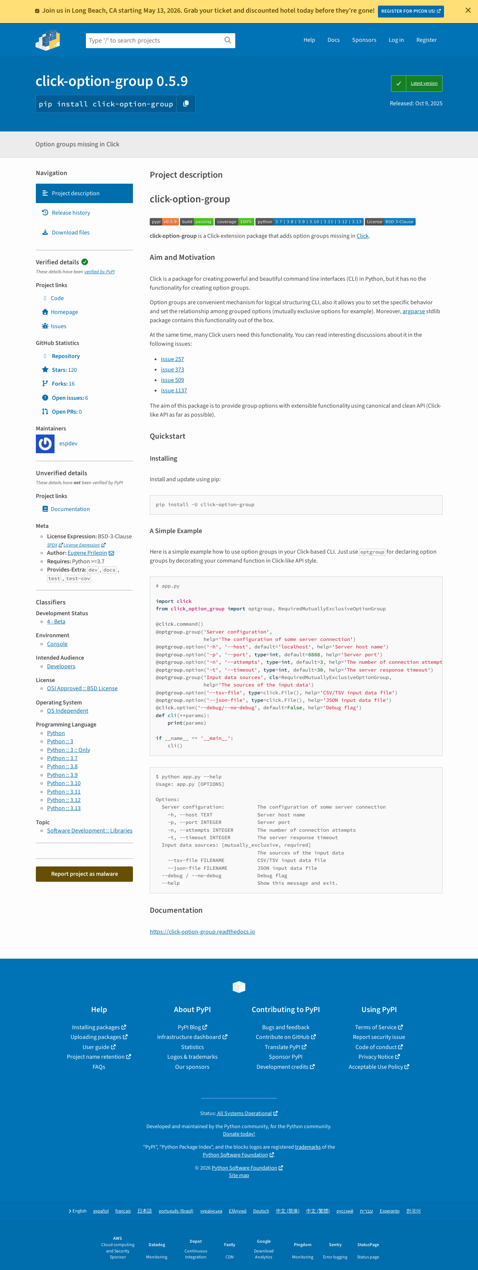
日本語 (144, 1211)
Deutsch (261, 1211)
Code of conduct (376, 1047)
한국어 (413, 1211)
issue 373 (172, 369)
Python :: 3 (60, 741)
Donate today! (239, 1134)
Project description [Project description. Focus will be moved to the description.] (70, 193)
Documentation (65, 509)
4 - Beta (56, 621)
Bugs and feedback (286, 1027)
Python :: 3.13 (64, 808)
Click (363, 236)
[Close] (468, 10)
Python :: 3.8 (62, 766)
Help (309, 40)
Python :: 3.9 (62, 775)
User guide (96, 1047)
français (123, 1211)
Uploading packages (96, 1037)
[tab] (84, 193)
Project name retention (96, 1057)
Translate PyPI (282, 1047)
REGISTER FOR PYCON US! (408, 11)
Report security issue (379, 1037)
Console (57, 644)
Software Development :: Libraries (90, 831)
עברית (366, 1211)
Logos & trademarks (192, 1057)
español (101, 1211)
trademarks (308, 1147)
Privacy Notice (376, 1057)
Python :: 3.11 (64, 792)
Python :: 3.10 (64, 783)
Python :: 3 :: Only (68, 750)
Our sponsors (192, 1067)
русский (344, 1211)
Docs (334, 40)
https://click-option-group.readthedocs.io (202, 932)
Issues (53, 326)
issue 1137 (174, 390)
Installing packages (96, 1027)
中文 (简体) (287, 1211)
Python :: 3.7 (62, 758)
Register (426, 40)
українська (211, 1211)
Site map (239, 1175)
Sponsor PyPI (285, 1057)
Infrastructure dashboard (189, 1037)
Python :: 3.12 (64, 800)
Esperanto (390, 1211)
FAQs (99, 1067)
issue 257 (172, 359)
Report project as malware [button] (84, 874)
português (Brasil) (176, 1211)
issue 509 (172, 380)
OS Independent (67, 711)
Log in (396, 40)
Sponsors (364, 40)
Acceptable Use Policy (376, 1067)
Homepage (59, 312)
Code (52, 298)
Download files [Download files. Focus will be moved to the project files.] (65, 232)
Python (56, 733)
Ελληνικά (237, 1211)
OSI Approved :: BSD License (82, 688)
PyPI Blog (189, 1027)
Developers (61, 666)
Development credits (282, 1067)
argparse (414, 311)
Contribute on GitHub (283, 1037)
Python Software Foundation (235, 1155)
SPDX (52, 545)
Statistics (192, 1047)
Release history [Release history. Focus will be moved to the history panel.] (65, 213)
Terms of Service (376, 1027)
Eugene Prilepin (87, 553)
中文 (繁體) (318, 1211)
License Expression (81, 545)
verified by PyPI (99, 271)
